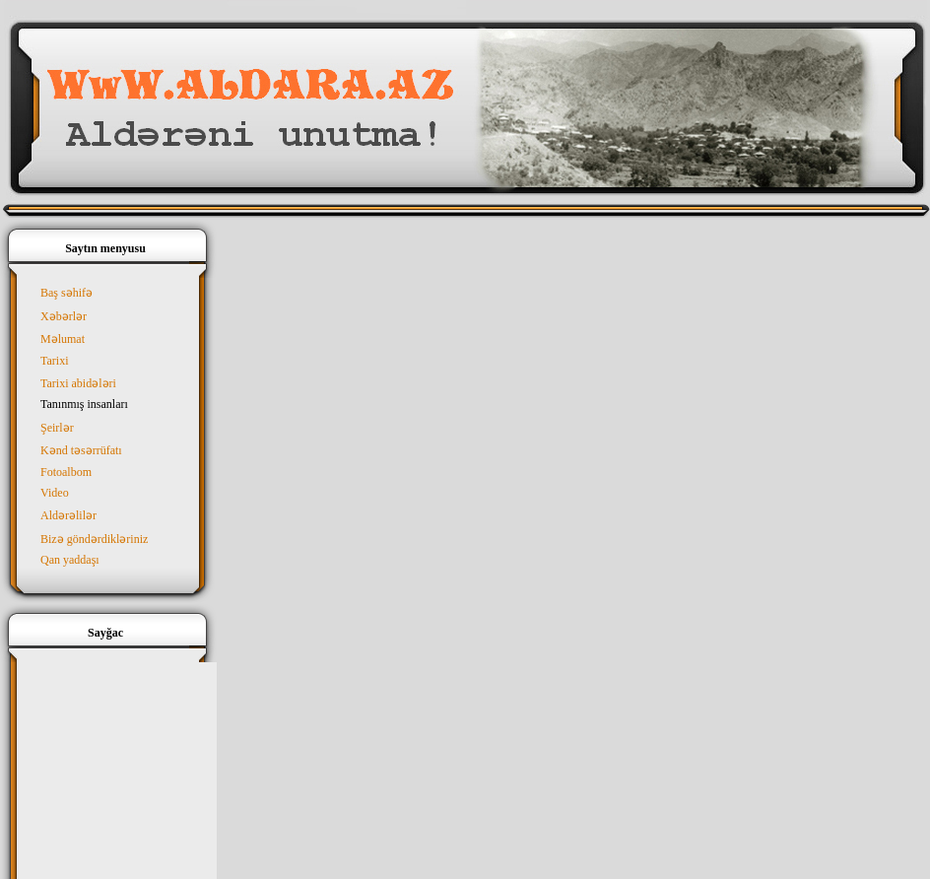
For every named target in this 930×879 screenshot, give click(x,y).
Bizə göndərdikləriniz (94, 539)
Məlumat (62, 339)
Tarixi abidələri (78, 383)
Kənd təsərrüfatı (81, 450)
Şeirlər (57, 428)
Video (54, 493)
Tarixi (54, 361)
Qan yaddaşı (70, 560)
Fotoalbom (66, 472)
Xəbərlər (63, 316)
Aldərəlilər (68, 515)
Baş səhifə (66, 293)
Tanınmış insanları (84, 404)
